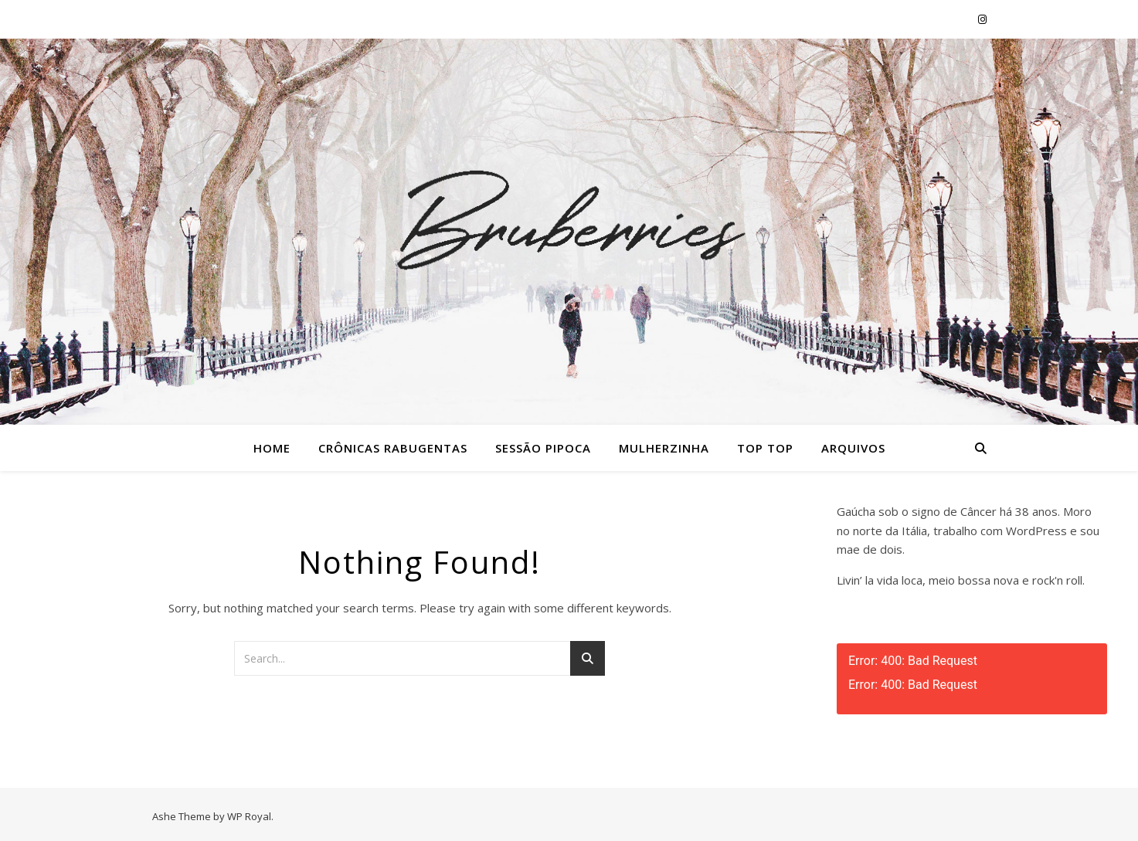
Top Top (765, 448)
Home (271, 448)
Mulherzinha (664, 448)
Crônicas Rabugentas (392, 448)
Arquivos (853, 448)
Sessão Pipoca (543, 448)
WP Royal (249, 816)
